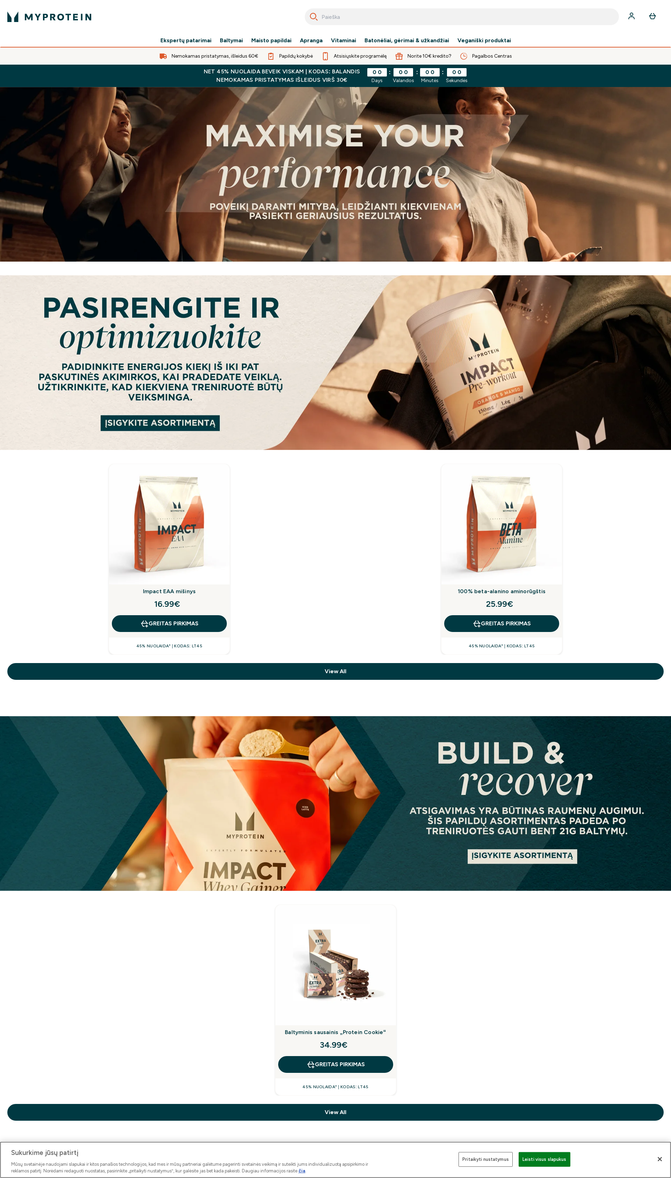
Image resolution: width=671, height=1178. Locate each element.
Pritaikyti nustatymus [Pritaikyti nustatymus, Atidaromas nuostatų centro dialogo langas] (485, 1159)
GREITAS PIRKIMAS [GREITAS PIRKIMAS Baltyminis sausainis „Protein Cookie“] (335, 1064)
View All (335, 671)
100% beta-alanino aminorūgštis (502, 591)
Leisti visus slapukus (544, 1159)
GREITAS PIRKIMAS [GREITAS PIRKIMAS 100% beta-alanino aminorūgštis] (501, 623)
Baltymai (231, 40)
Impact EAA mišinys (169, 591)
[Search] (314, 16)
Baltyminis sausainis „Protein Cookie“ (335, 1032)
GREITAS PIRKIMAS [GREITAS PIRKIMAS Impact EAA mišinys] (169, 623)
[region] (335, 1160)
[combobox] (462, 16)
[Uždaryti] (660, 1159)
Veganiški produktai (484, 40)
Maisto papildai (271, 40)
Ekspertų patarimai (185, 40)
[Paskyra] (632, 17)
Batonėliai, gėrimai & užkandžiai (407, 40)
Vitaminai (343, 40)
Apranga (311, 40)
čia (301, 1170)
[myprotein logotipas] (49, 17)
